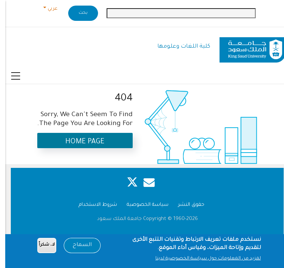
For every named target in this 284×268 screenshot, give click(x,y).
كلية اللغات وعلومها (178, 47)
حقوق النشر (186, 205)
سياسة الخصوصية (142, 205)
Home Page (79, 142)
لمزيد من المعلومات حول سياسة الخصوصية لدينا (203, 260)
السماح (76, 246)
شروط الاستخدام (92, 205)
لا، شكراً (42, 246)
